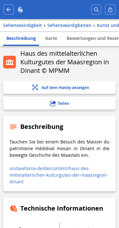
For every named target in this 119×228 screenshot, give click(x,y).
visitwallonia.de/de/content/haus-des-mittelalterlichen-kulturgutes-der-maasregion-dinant (59, 175)
